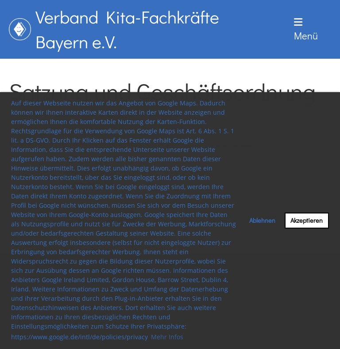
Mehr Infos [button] (167, 337)
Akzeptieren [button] (306, 220)
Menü (306, 29)
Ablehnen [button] (262, 220)
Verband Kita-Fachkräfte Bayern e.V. (127, 29)
